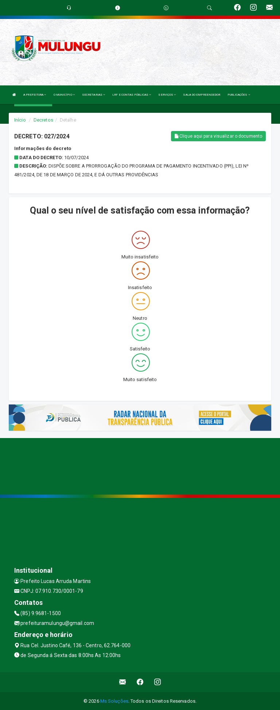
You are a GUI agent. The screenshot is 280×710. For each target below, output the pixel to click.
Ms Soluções (114, 701)
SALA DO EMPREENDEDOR (201, 94)
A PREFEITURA (34, 94)
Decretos (43, 120)
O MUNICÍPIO (64, 94)
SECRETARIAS (93, 94)
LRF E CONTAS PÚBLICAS (131, 94)
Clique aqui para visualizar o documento (218, 136)
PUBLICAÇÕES (239, 94)
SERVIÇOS (167, 94)
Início (20, 120)
